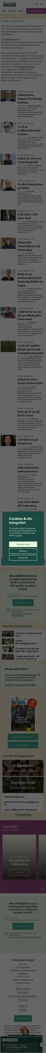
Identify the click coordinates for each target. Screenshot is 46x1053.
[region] (23, 526)
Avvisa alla (23, 558)
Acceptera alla (23, 544)
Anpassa (23, 551)
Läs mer (19, 535)
